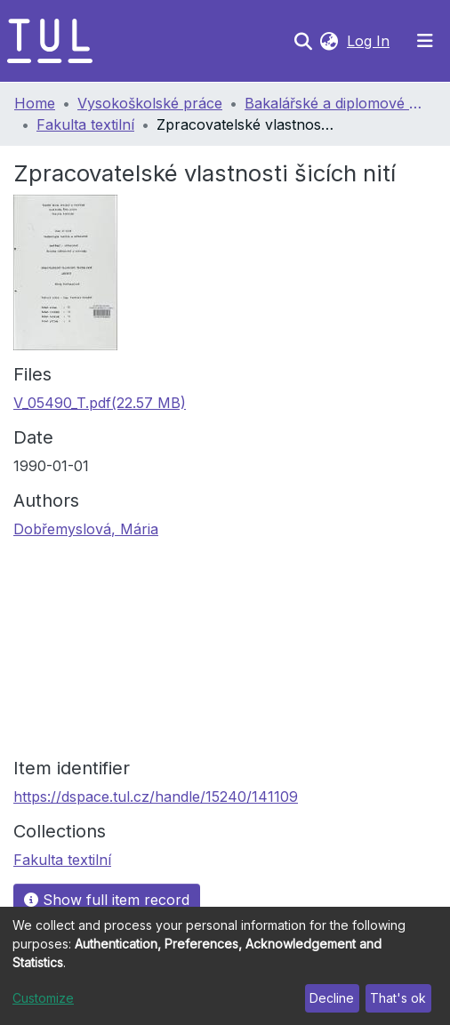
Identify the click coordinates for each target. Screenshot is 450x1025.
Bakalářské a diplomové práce (333, 103)
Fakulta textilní (85, 124)
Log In (370, 41)
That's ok (398, 997)
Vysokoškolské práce (149, 103)
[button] (328, 41)
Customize (43, 997)
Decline (331, 997)
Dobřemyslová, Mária (85, 529)
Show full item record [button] (106, 900)
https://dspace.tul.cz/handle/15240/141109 (155, 796)
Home (34, 103)
